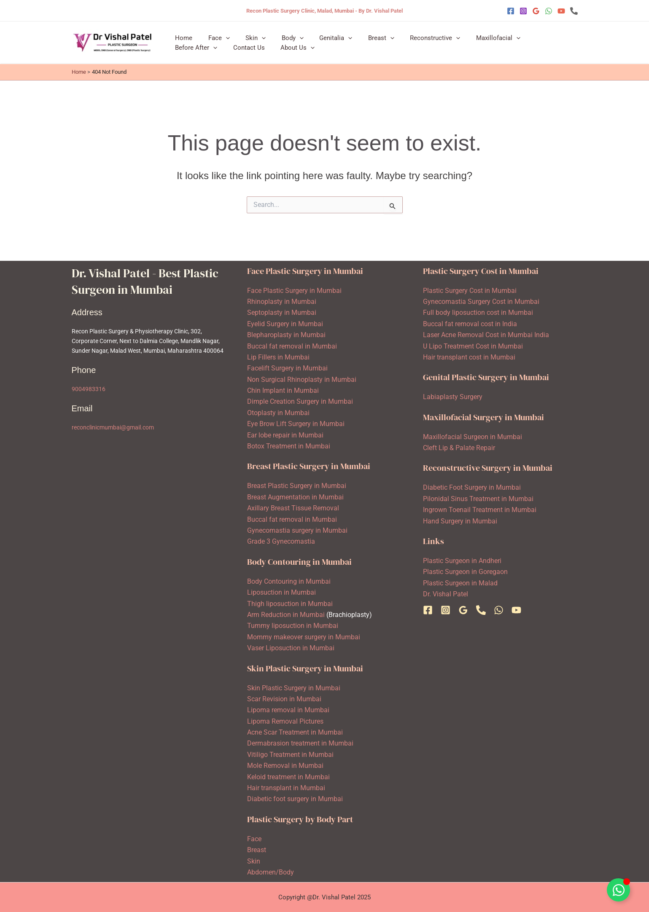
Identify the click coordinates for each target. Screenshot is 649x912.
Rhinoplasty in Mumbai (281, 302)
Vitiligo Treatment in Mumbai (290, 755)
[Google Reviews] (536, 11)
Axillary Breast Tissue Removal (293, 508)
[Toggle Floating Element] (618, 889)
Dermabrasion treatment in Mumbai (300, 743)
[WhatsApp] (548, 11)
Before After (530, 34)
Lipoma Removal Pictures (285, 721)
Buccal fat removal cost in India (470, 324)
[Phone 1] (574, 11)
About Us (235, 50)
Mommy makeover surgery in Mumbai (303, 637)
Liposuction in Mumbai (281, 592)
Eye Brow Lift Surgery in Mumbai (296, 424)
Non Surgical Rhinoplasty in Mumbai (301, 380)
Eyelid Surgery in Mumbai (285, 324)
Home (182, 34)
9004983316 (88, 389)
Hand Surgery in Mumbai (460, 521)
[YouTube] (561, 11)
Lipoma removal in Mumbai (288, 710)
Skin (248, 34)
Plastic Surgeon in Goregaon (465, 572)
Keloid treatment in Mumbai (288, 777)
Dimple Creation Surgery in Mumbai (300, 401)
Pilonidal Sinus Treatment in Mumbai (478, 499)
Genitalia (321, 34)
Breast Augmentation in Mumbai (295, 497)
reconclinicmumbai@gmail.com (113, 427)
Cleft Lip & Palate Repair (459, 448)
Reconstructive (415, 34)
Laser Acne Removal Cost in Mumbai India (486, 335)
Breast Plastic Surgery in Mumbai (296, 486)
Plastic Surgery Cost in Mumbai (470, 291)
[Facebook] (510, 11)
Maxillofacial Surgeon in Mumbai (472, 437)
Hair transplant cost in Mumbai (469, 357)
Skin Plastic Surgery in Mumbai (293, 688)
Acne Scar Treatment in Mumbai (295, 732)
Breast (364, 34)
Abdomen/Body (270, 872)
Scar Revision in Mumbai (284, 699)
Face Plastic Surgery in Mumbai (294, 291)
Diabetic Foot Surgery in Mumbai (472, 487)
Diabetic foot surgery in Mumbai (295, 799)
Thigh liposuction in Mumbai (290, 604)
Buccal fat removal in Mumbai (292, 346)
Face (214, 34)
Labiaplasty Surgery (452, 397)
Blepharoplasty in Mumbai (286, 335)
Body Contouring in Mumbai (289, 581)
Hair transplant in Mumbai (286, 788)
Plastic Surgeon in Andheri (462, 561)
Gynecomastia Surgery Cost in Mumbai (481, 302)
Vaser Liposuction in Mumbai (290, 648)
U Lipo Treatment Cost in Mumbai (473, 346)
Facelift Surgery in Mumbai (287, 368)
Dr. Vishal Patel (445, 594)
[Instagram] (523, 11)
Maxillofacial (474, 34)
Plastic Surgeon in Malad (460, 583)
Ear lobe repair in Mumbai (285, 435)
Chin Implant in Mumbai (283, 390)
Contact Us (189, 50)
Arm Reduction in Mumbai (286, 615)
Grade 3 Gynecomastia (281, 541)
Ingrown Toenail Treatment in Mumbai (479, 510)
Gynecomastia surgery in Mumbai (297, 530)
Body (282, 34)
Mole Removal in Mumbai (285, 766)
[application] (221, 34)
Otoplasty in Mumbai (278, 413)
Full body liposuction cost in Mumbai (478, 312)
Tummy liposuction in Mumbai (292, 626)
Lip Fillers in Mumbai (278, 357)
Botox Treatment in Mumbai (288, 446)
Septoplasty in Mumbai (281, 312)
